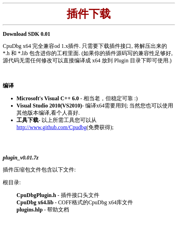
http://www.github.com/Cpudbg (51, 127)
